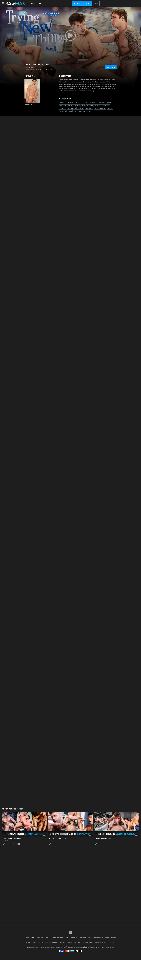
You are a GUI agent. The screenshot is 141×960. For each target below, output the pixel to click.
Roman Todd (6, 840)
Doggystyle (89, 108)
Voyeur (110, 108)
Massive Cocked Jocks (57, 838)
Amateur (62, 102)
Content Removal (110, 947)
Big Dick (108, 102)
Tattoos (77, 105)
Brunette (101, 102)
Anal (83, 105)
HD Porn (84, 102)
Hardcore (70, 102)
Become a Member (82, 3)
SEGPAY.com (84, 947)
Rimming (80, 108)
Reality (78, 102)
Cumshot (63, 111)
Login (96, 3)
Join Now (111, 67)
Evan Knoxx (29, 104)
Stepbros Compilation (103, 838)
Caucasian (93, 102)
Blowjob (97, 105)
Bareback (90, 105)
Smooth (70, 105)
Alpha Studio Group (85, 111)
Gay (75, 111)
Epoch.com (35, 947)
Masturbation (72, 108)
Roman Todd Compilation (12, 838)
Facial (70, 111)
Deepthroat (105, 105)
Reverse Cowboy (100, 108)
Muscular (63, 105)
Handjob (62, 108)
